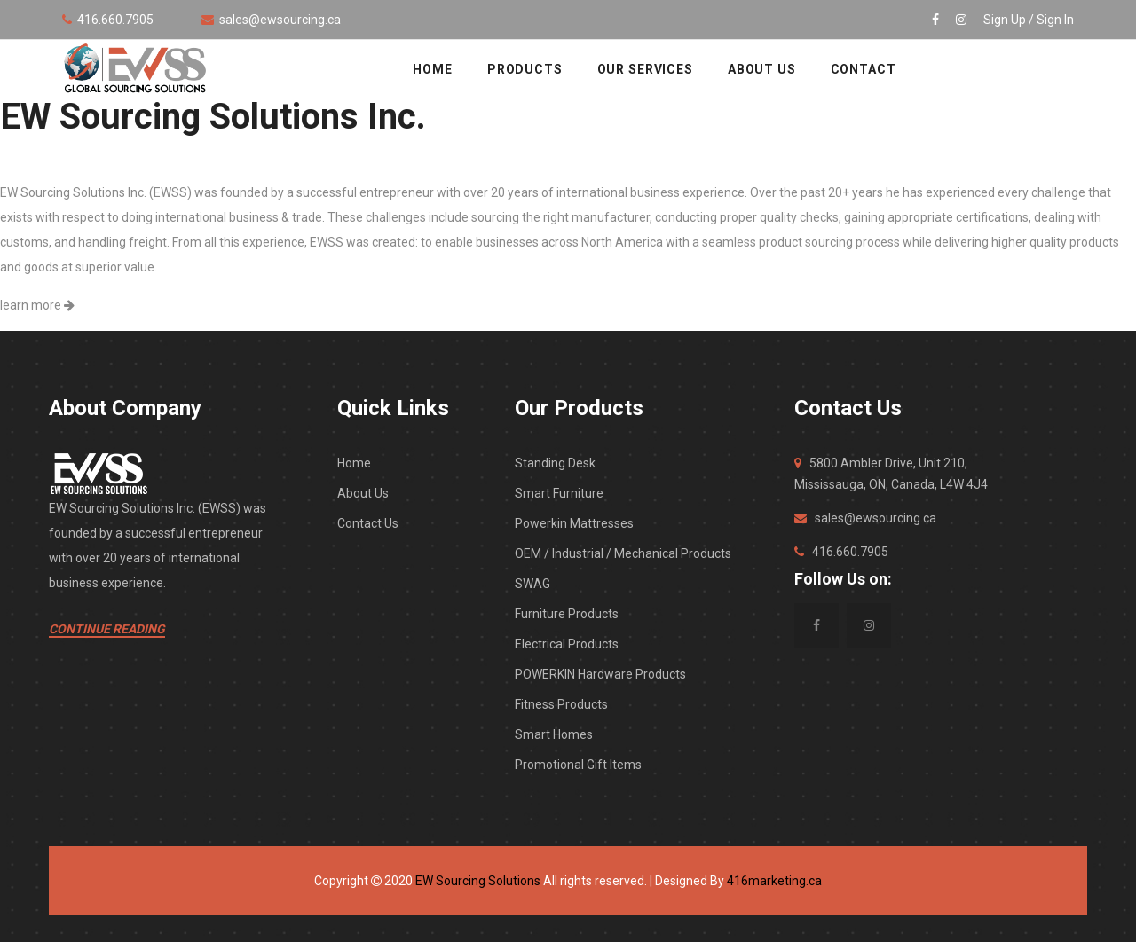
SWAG (532, 584)
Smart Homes (554, 734)
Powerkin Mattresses (574, 523)
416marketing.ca (774, 881)
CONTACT (863, 69)
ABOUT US (762, 69)
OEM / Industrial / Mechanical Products (623, 553)
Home (354, 463)
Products (525, 69)
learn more (37, 305)
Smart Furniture (559, 493)
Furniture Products (567, 614)
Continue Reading (107, 629)
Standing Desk (555, 463)
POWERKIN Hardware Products (600, 674)
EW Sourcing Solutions (477, 881)
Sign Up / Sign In (1028, 19)
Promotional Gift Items (578, 765)
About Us (363, 493)
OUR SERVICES (645, 69)
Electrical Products (567, 644)
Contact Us (367, 523)
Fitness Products (561, 704)
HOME (432, 69)
